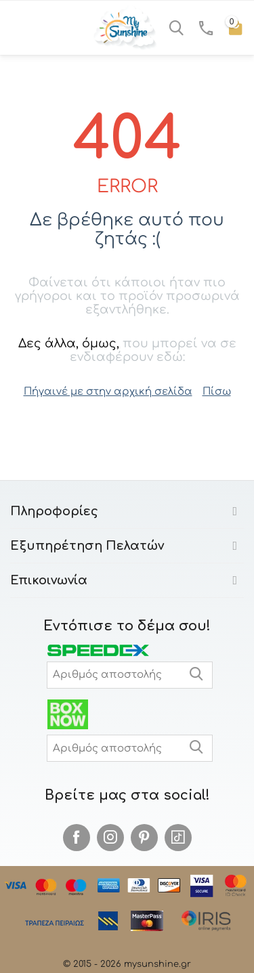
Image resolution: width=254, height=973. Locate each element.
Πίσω (217, 391)
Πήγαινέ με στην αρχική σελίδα (108, 391)
